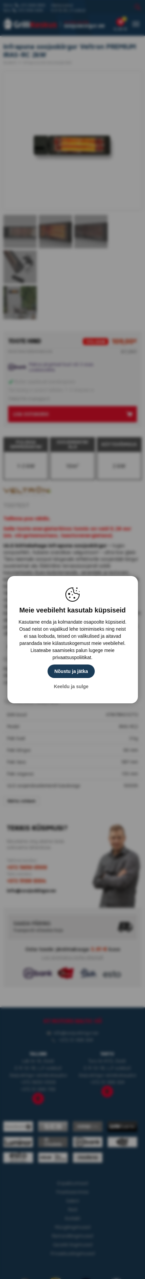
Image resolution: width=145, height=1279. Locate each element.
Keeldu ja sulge (71, 686)
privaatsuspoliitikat (72, 657)
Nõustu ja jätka (71, 671)
